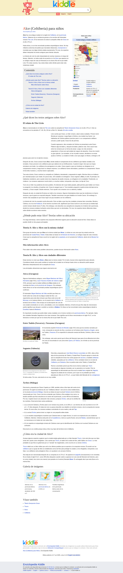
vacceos (82, 357)
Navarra (86, 330)
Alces (57, 58)
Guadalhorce (56, 418)
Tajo (75, 409)
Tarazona (53, 332)
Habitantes (76, 86)
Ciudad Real (35, 234)
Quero (70, 340)
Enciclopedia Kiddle (53, 546)
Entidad (75, 80)
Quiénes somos (43, 570)
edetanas (95, 357)
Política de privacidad (56, 570)
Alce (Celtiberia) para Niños (31, 550)
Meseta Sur (94, 237)
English (69, 14)
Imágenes (63, 14)
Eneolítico (26, 309)
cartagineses (96, 375)
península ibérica (80, 313)
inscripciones (62, 48)
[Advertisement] (61, 20)
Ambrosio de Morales (62, 328)
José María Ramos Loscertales (75, 353)
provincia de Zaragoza (45, 285)
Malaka (83, 418)
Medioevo (38, 309)
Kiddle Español (27, 570)
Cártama (67, 392)
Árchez (64, 399)
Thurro (79, 438)
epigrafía (78, 454)
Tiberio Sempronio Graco (72, 128)
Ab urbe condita (68, 130)
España (89, 96)
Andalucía (39, 203)
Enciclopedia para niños (29, 31)
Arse (90, 366)
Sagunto (95, 370)
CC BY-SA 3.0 (50, 567)
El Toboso (77, 340)
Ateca (33, 285)
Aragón (92, 330)
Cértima (84, 443)
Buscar (88, 10)
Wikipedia (51, 568)
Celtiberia (89, 84)
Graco (65, 39)
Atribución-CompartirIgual (55, 548)
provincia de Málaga (36, 392)
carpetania (62, 237)
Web (58, 14)
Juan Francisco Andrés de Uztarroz (48, 280)
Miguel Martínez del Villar (39, 293)
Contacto (66, 570)
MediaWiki (76, 568)
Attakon (57, 307)
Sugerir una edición (74, 555)
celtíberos (71, 360)
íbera (83, 370)
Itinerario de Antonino (68, 234)
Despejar (84, 10)
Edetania (63, 362)
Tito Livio (30, 39)
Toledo (42, 234)
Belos (34, 302)
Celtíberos (89, 86)
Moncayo (26, 300)
